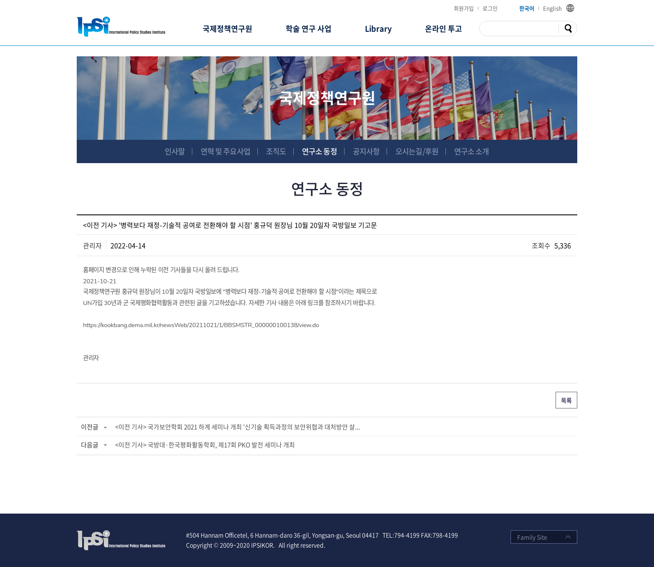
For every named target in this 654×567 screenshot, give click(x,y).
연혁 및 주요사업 (225, 151)
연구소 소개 (471, 151)
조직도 (276, 151)
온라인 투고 (443, 28)
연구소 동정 (319, 151)
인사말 (175, 151)
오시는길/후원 (416, 151)
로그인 (490, 8)
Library (378, 28)
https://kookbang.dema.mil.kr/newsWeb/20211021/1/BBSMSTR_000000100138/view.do (201, 325)
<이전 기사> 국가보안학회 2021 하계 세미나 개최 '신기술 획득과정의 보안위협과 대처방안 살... (237, 426)
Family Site (532, 537)
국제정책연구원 (227, 28)
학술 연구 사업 (309, 28)
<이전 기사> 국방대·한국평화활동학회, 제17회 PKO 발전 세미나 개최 (205, 444)
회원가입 (464, 8)
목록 (566, 400)
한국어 (526, 8)
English (552, 8)
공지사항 (366, 151)
